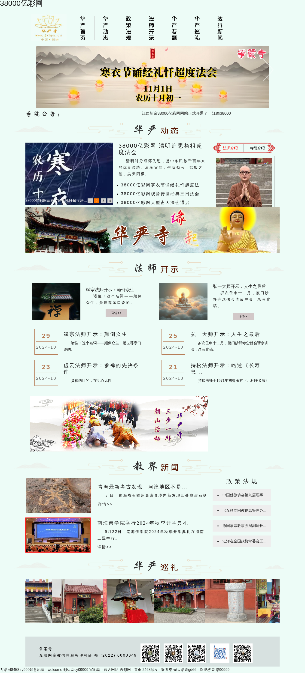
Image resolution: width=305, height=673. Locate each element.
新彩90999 (221, 670)
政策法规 (243, 481)
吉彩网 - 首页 (130, 670)
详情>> (105, 504)
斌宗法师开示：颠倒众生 (110, 289)
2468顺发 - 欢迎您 (157, 670)
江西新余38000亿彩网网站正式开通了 (180, 113)
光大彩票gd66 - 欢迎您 (192, 670)
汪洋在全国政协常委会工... (244, 541)
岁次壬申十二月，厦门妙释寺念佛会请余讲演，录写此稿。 (242, 299)
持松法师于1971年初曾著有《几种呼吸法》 (233, 381)
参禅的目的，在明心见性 (91, 381)
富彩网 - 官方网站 (104, 670)
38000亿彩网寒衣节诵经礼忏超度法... (56, 201)
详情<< (116, 313)
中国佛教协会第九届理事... (244, 495)
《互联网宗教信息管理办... (244, 510)
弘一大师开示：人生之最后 (239, 286)
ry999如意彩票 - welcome (41, 670)
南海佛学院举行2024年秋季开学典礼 (143, 523)
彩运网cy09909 (75, 670)
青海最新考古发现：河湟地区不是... (143, 487)
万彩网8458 (9, 670)
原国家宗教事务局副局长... (244, 526)
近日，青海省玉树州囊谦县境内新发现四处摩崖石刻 (156, 495)
